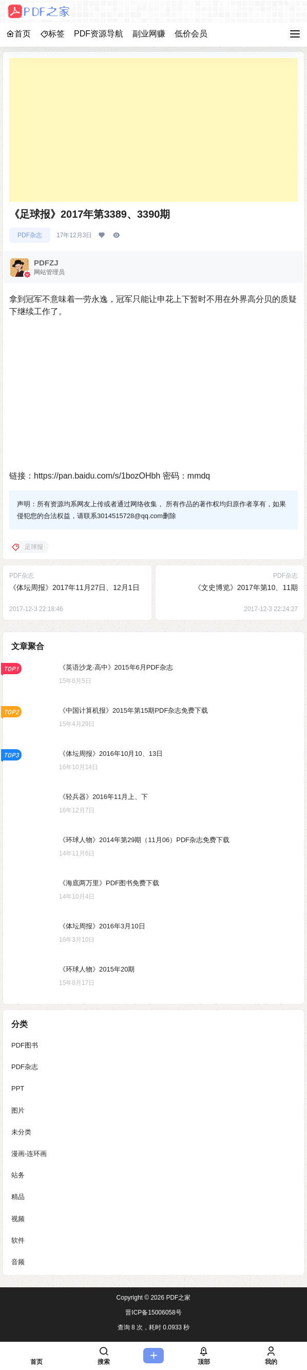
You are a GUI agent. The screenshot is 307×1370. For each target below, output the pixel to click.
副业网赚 (148, 33)
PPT (17, 1088)
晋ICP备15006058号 (153, 1312)
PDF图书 (24, 1045)
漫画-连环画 (29, 1153)
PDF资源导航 (98, 33)
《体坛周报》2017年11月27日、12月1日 (74, 587)
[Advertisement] (153, 130)
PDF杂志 (29, 235)
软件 (18, 1240)
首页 (18, 33)
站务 (18, 1175)
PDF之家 (177, 1297)
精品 (18, 1197)
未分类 (21, 1132)
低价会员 (191, 33)
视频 (18, 1219)
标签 (52, 33)
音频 (18, 1262)
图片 (18, 1110)
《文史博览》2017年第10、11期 (246, 587)
